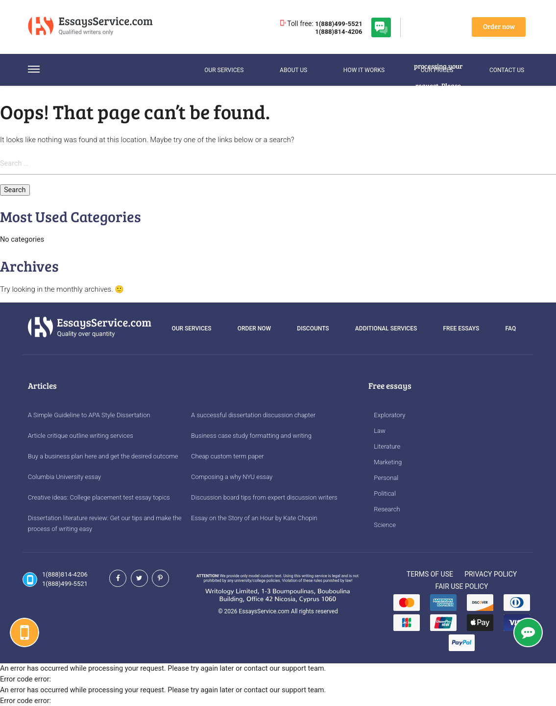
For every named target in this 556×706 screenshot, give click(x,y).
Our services (223, 70)
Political (385, 493)
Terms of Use (430, 574)
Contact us (506, 70)
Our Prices (437, 70)
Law (380, 430)
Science (385, 525)
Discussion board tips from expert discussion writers (264, 497)
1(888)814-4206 (338, 31)
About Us (293, 70)
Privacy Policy (490, 574)
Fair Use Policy (461, 586)
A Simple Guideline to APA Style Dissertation (89, 415)
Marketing (388, 462)
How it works (364, 70)
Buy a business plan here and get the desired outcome (103, 456)
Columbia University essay (64, 476)
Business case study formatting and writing (251, 435)
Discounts (313, 328)
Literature (387, 446)
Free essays (461, 328)
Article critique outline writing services (80, 435)
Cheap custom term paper (227, 456)
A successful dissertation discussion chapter (253, 415)
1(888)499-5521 (338, 23)
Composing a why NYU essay (231, 476)
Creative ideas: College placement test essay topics (99, 497)
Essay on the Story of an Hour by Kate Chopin (254, 518)
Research (387, 509)
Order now (499, 26)
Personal (386, 477)
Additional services (386, 328)
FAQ (511, 328)
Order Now (254, 328)
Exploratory (389, 415)
